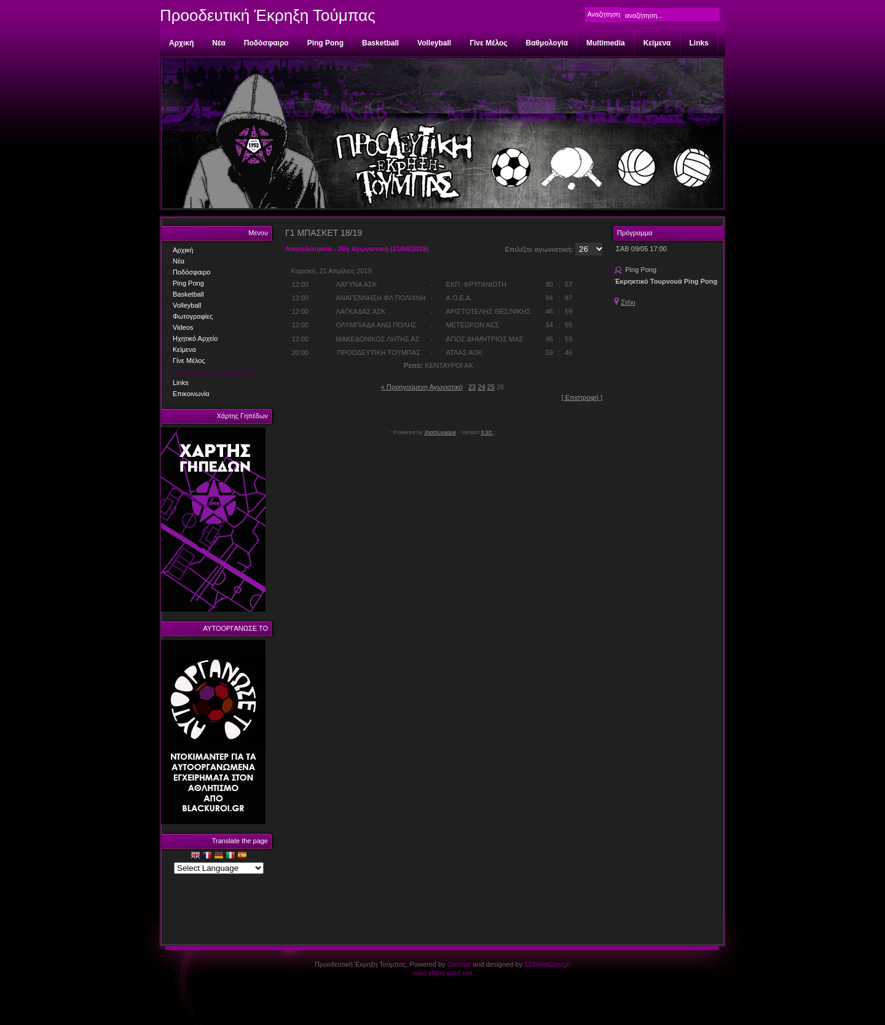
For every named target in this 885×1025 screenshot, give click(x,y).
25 (491, 387)
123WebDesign (547, 964)
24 (481, 387)
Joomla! (459, 964)
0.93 (487, 432)
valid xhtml (428, 972)
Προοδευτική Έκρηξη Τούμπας (268, 15)
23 (472, 387)
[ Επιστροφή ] (582, 397)
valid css (459, 972)
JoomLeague (440, 432)
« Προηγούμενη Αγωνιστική (422, 387)
